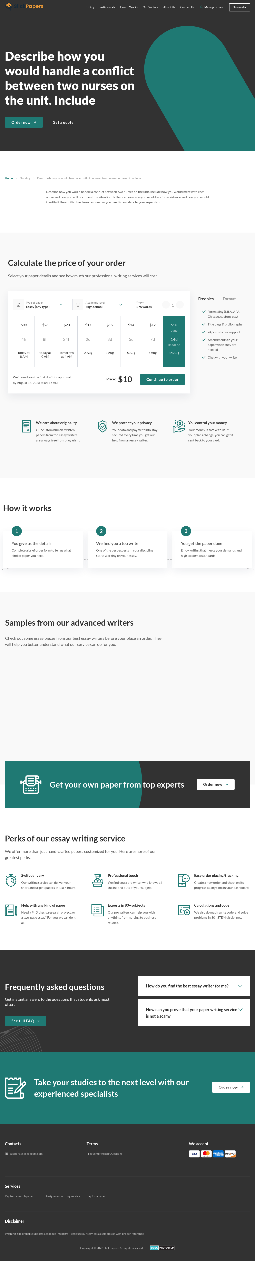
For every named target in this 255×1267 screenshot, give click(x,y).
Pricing (89, 13)
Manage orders (213, 13)
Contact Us (187, 13)
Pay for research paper (19, 1202)
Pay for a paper (96, 1202)
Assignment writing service (63, 1202)
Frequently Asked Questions (104, 1159)
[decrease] (166, 311)
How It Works (129, 13)
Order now (21, 128)
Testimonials (107, 13)
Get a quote (63, 128)
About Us (169, 13)
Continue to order (162, 385)
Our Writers (150, 13)
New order (239, 13)
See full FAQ (22, 1027)
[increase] (180, 311)
